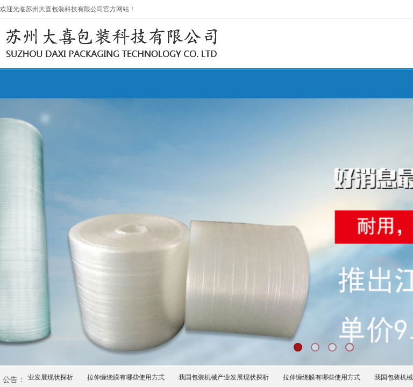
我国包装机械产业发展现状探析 (225, 377)
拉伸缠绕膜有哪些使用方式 (127, 377)
